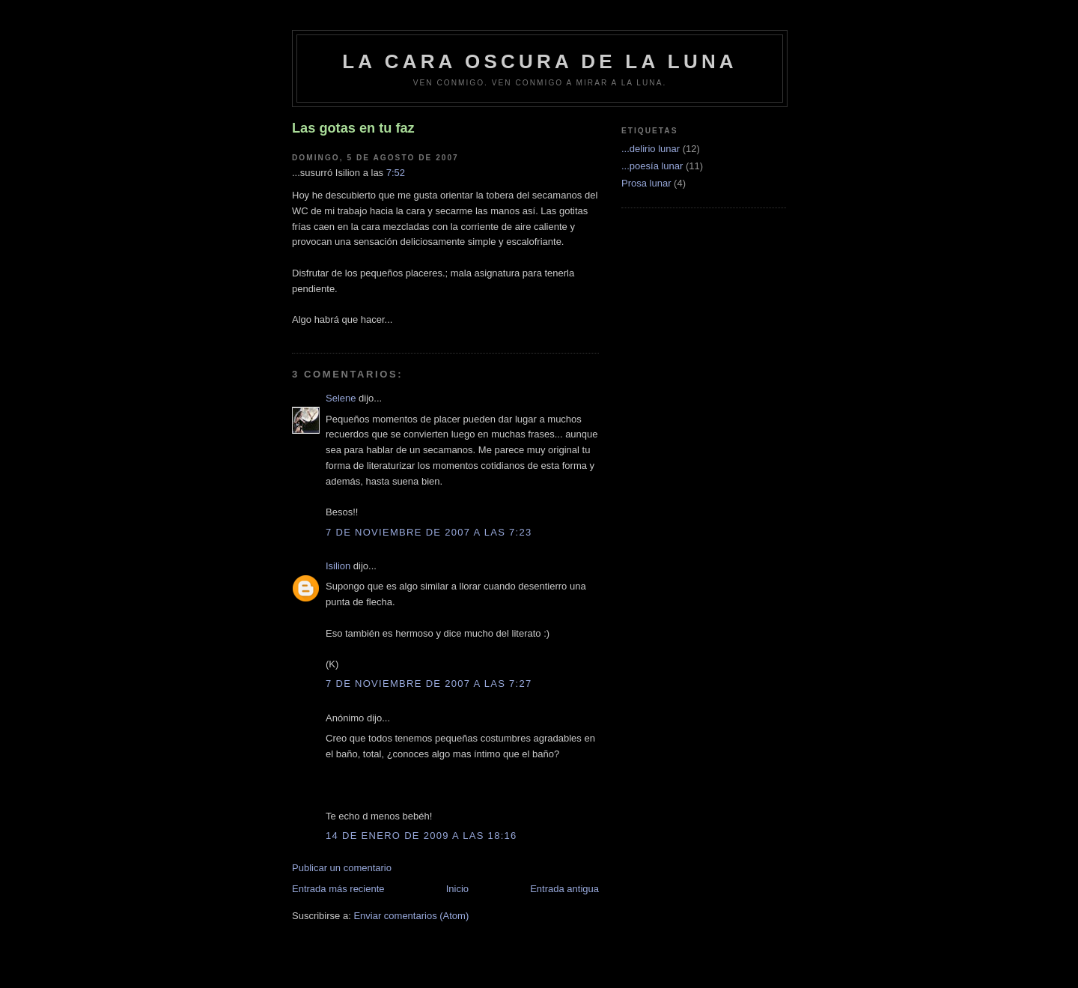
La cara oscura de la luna (539, 61)
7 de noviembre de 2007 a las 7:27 (429, 683)
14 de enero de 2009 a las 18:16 (421, 835)
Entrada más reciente (338, 888)
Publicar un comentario (342, 867)
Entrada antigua (564, 888)
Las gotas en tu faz (353, 128)
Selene (341, 398)
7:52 (395, 172)
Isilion (338, 566)
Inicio (457, 888)
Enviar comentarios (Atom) (411, 915)
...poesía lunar (652, 166)
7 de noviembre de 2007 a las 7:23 (429, 532)
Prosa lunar (646, 183)
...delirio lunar (650, 148)
